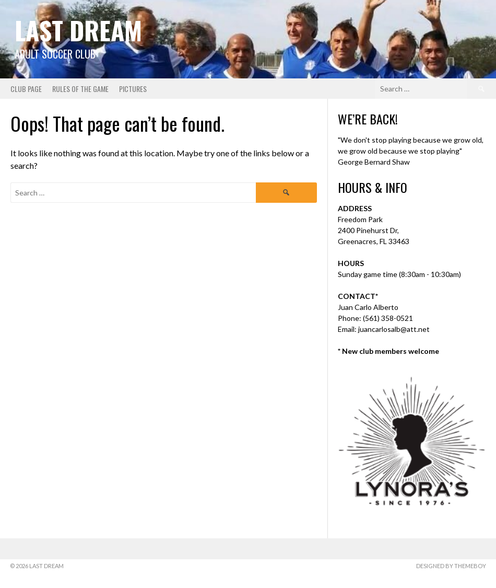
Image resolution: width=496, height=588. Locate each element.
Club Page (26, 88)
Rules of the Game (80, 88)
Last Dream (78, 30)
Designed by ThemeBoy (451, 565)
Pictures (133, 88)
